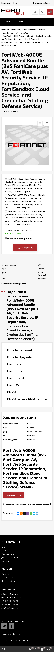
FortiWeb (14, 385)
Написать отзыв (13, 495)
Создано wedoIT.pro (10, 634)
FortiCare (14, 364)
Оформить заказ (9, 577)
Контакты (6, 561)
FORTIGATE (9, 21)
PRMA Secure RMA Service (27, 399)
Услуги (4, 550)
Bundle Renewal (19, 350)
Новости (5, 547)
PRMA (11, 392)
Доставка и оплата (10, 557)
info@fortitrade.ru (9, 608)
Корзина (5, 574)
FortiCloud (15, 371)
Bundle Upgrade (19, 357)
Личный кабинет (9, 581)
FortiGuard (15, 378)
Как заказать (7, 554)
